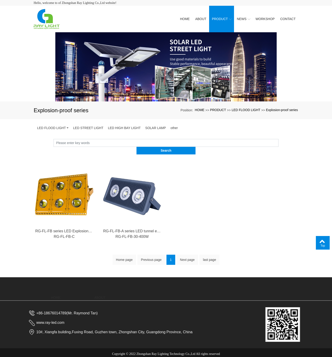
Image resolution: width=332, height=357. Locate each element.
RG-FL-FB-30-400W (132, 235)
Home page (124, 256)
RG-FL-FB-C (64, 235)
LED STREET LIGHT (88, 128)
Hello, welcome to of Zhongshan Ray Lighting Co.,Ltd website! (75, 3)
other (174, 128)
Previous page (151, 256)
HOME (200, 110)
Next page (187, 256)
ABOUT (99, 284)
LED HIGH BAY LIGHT (124, 128)
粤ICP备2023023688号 (166, 351)
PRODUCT (218, 110)
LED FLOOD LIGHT (246, 110)
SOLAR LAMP (155, 128)
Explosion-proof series (282, 110)
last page (209, 256)
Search (278, 143)
